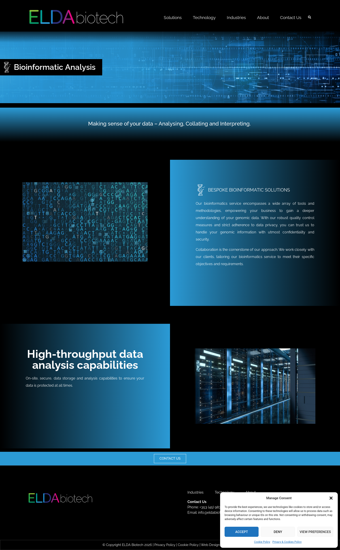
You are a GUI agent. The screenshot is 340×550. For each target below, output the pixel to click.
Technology (204, 17)
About (263, 17)
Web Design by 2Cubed (219, 545)
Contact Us (290, 17)
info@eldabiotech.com (216, 512)
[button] (331, 498)
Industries (236, 17)
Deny (278, 532)
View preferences (315, 532)
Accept (241, 532)
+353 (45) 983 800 (214, 507)
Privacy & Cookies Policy (287, 542)
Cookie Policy (262, 542)
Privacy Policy (164, 545)
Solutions (173, 17)
